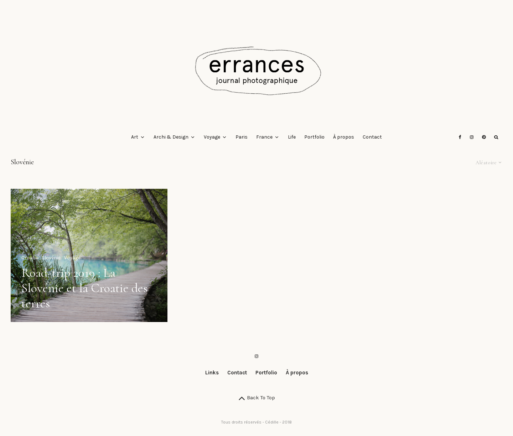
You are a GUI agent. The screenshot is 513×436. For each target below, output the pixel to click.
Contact (372, 137)
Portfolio (314, 137)
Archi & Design (171, 137)
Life (292, 137)
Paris (241, 137)
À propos (343, 137)
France (264, 137)
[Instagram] (472, 137)
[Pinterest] (484, 137)
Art (134, 137)
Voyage (212, 137)
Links (212, 372)
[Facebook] (460, 137)
